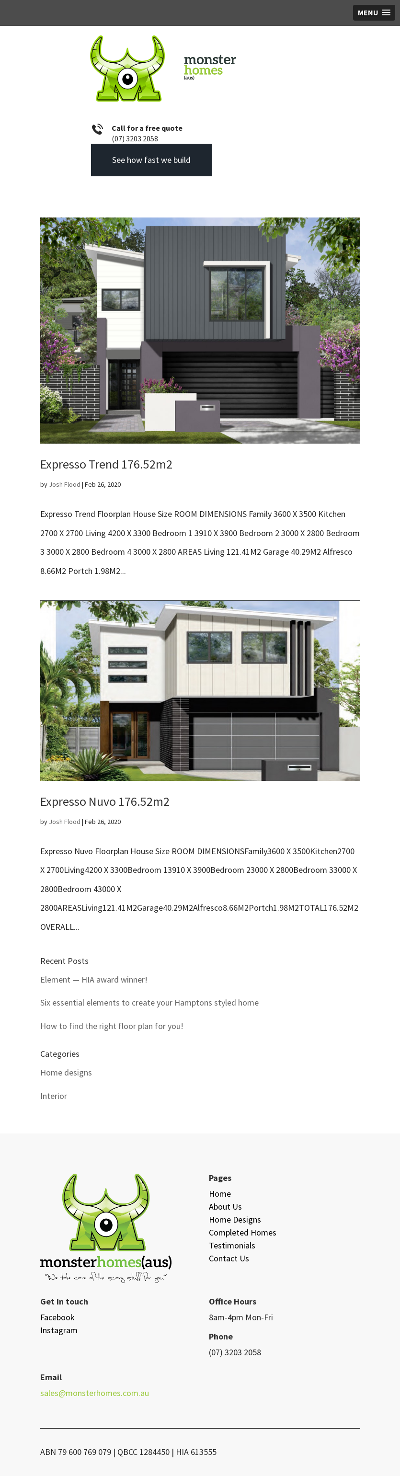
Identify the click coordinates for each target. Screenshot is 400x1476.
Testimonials (232, 1245)
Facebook (57, 1317)
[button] (374, 13)
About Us (225, 1206)
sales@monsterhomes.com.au (94, 1392)
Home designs (66, 1072)
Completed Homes (242, 1232)
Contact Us (229, 1258)
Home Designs (235, 1219)
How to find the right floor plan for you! (111, 1025)
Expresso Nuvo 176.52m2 (105, 801)
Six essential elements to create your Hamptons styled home (149, 1002)
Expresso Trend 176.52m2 (106, 464)
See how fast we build (151, 159)
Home (220, 1193)
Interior (53, 1095)
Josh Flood (64, 484)
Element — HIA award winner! (94, 979)
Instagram (59, 1330)
